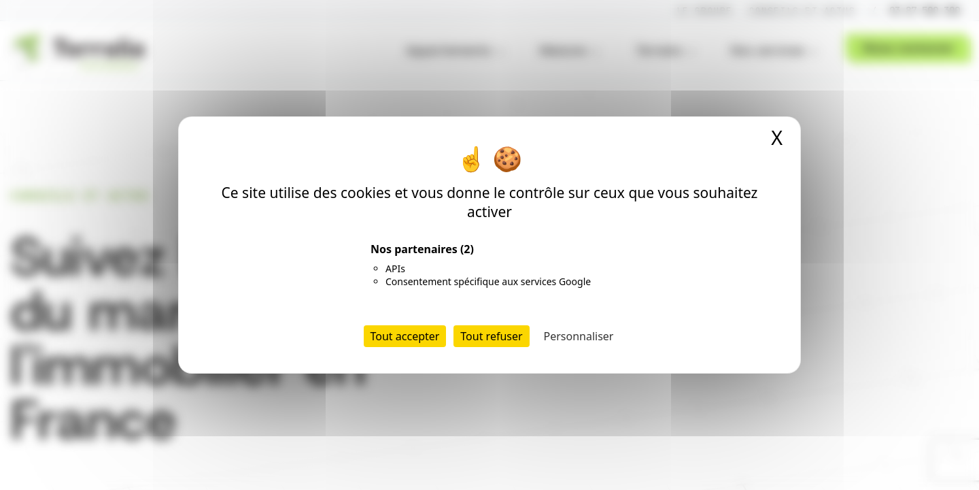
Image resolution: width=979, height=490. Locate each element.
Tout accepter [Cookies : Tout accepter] (405, 336)
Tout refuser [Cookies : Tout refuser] (491, 336)
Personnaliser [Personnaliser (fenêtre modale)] (579, 336)
